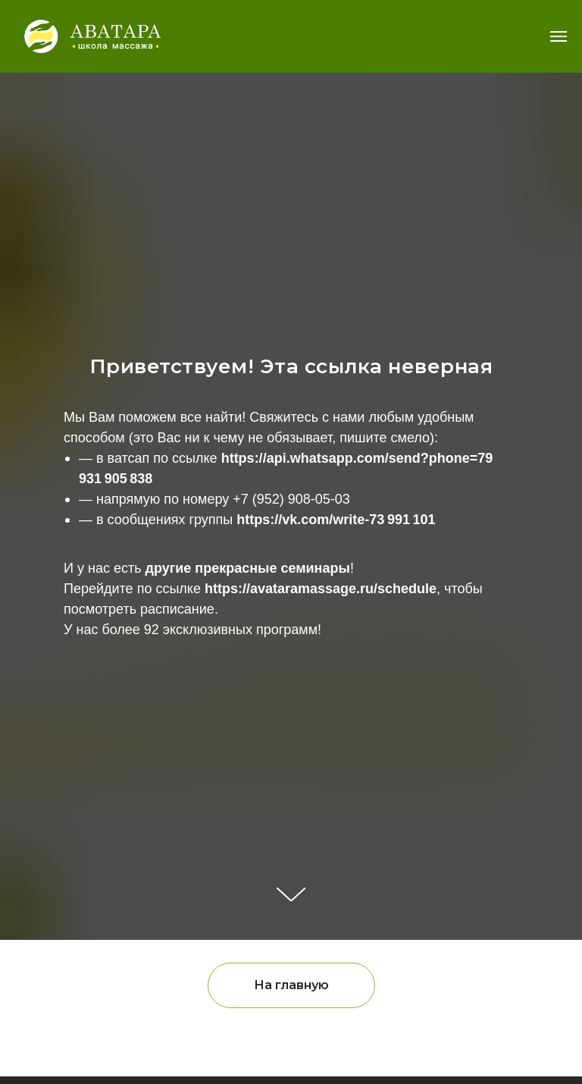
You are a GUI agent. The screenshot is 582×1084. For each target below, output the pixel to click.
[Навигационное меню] (558, 36)
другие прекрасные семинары (248, 568)
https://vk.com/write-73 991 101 (335, 519)
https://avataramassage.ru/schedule (320, 588)
